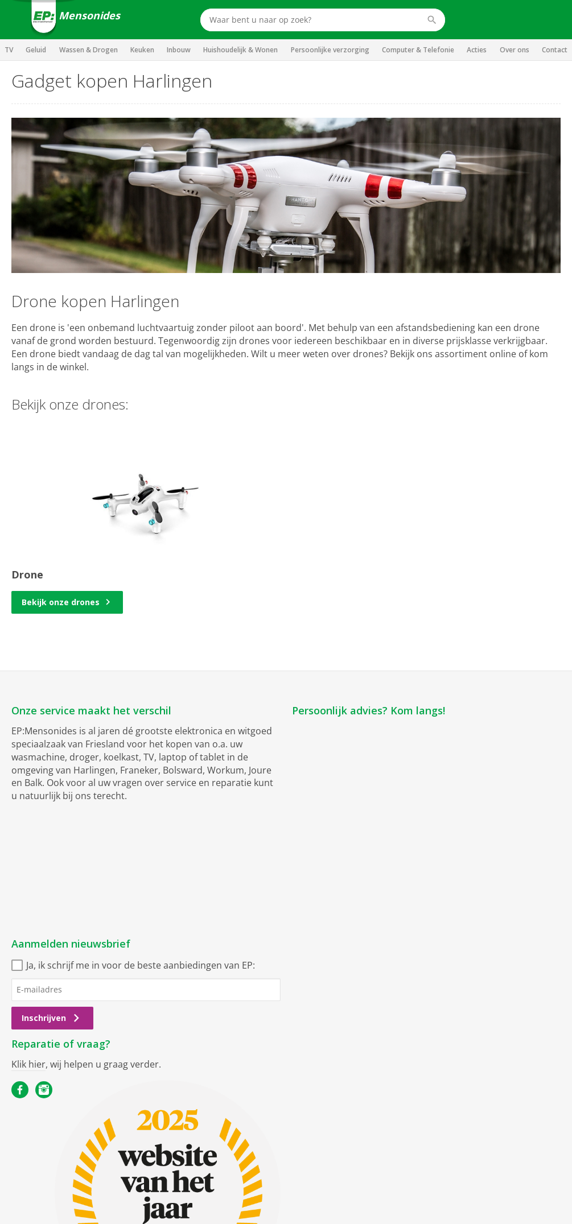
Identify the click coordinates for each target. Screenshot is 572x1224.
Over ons (514, 50)
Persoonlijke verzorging (330, 50)
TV (9, 50)
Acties (477, 50)
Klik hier (28, 1064)
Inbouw (179, 50)
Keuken (142, 50)
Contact (554, 50)
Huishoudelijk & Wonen (240, 50)
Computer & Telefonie (418, 50)
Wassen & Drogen (88, 50)
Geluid (36, 50)
